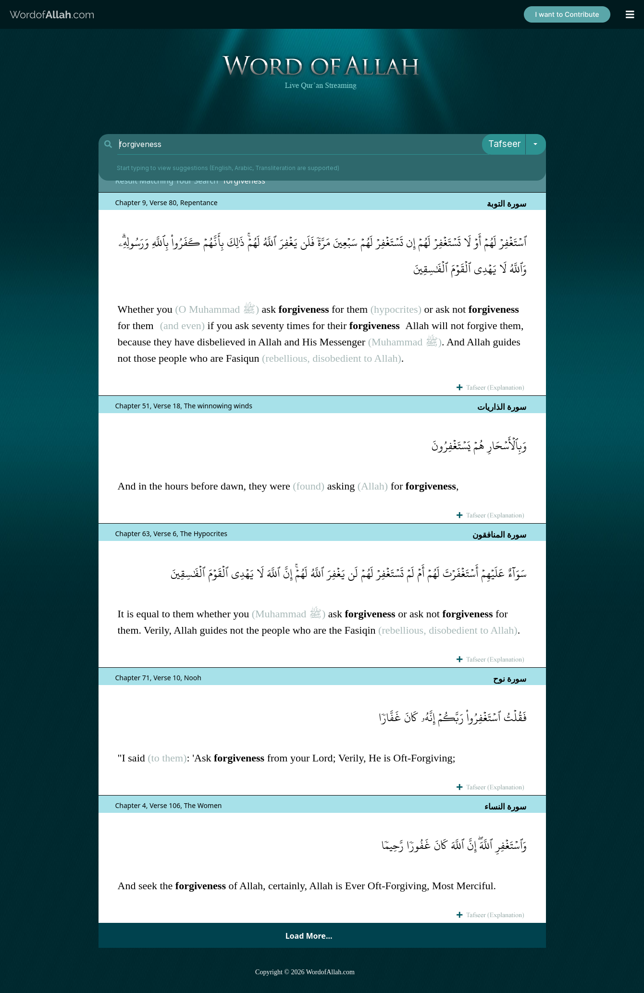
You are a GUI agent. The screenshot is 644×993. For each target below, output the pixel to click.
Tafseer (504, 143)
